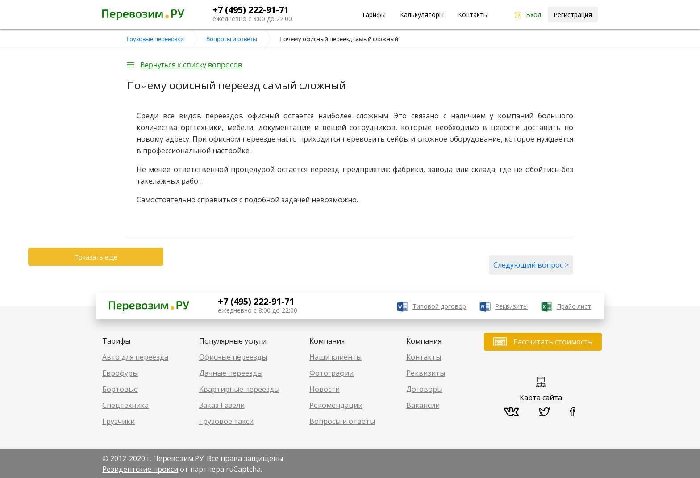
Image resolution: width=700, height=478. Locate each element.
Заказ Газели (222, 405)
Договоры (424, 389)
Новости (324, 389)
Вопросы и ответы (342, 421)
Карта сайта (541, 398)
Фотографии (331, 373)
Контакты (473, 14)
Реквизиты (511, 306)
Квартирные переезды (239, 389)
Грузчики (118, 421)
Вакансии (423, 405)
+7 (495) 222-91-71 (250, 10)
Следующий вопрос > (531, 265)
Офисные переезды (233, 357)
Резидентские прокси (140, 469)
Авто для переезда (135, 357)
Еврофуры (120, 373)
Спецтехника (125, 405)
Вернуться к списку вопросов (191, 65)
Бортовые (120, 389)
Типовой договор (439, 306)
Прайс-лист (574, 306)
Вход (533, 14)
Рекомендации (335, 405)
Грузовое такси (226, 421)
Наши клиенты (335, 357)
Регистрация (573, 14)
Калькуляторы (422, 14)
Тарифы (374, 14)
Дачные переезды (230, 373)
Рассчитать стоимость (552, 342)
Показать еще (95, 257)
